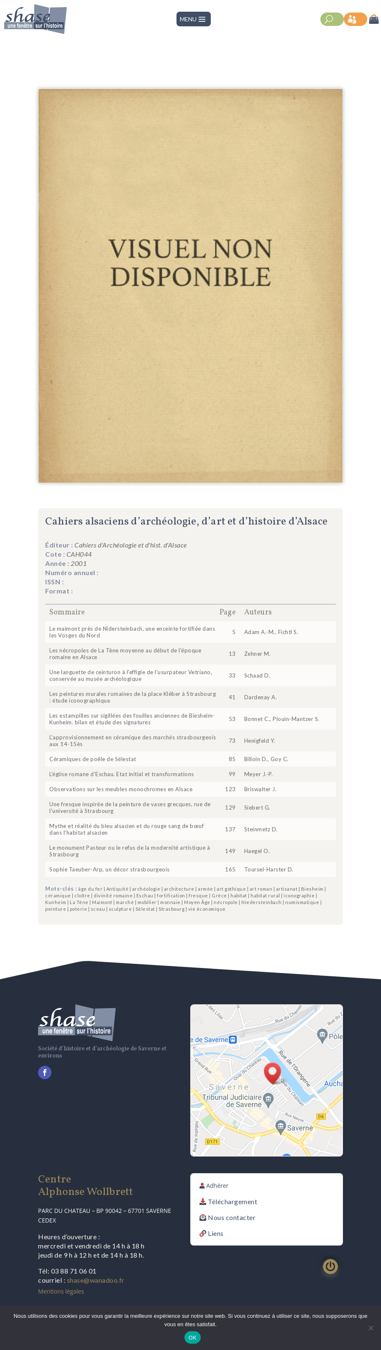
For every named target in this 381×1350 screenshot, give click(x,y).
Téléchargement (232, 1201)
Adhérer (217, 1186)
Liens (216, 1233)
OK (193, 1338)
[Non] (370, 1328)
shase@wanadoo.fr (96, 1280)
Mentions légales (61, 1291)
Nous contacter (232, 1217)
